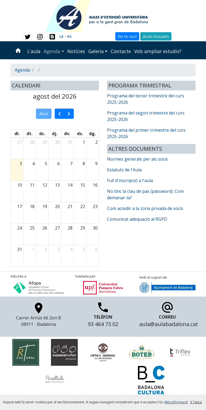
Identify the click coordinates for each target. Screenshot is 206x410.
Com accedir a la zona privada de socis (145, 208)
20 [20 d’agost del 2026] (57, 206)
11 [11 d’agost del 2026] (32, 185)
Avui (43, 114)
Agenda (52, 51)
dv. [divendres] (67, 133)
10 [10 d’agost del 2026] (19, 185)
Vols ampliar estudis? (157, 51)
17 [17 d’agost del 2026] (19, 206)
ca (61, 36)
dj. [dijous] (54, 133)
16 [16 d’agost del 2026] (95, 185)
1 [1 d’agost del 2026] (84, 142)
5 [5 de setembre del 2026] (84, 249)
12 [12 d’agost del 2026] (44, 185)
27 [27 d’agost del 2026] (57, 228)
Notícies (76, 51)
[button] (27, 36)
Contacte (121, 51)
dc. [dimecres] (42, 133)
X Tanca (196, 402)
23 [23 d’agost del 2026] (95, 206)
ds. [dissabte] (80, 133)
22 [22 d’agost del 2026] (82, 206)
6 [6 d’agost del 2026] (58, 164)
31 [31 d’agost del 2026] (19, 249)
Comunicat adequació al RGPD (137, 219)
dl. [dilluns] (17, 133)
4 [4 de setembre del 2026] (71, 249)
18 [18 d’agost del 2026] (32, 206)
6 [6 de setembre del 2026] (96, 249)
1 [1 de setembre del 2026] (33, 249)
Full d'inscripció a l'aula (130, 180)
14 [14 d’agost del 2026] (70, 185)
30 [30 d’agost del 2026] (95, 228)
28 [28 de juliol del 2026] (32, 142)
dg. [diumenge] (92, 133)
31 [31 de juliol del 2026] (70, 142)
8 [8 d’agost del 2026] (84, 164)
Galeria (96, 51)
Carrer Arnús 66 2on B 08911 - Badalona (38, 316)
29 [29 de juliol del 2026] (44, 142)
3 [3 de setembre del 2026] (58, 249)
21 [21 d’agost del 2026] (70, 206)
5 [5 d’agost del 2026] (46, 164)
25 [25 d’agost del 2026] (32, 228)
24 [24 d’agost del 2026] (19, 228)
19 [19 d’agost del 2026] (44, 206)
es (69, 36)
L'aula (34, 51)
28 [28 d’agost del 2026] (70, 228)
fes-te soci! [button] (127, 36)
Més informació (176, 402)
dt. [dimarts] (29, 133)
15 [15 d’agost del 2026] (82, 185)
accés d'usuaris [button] (156, 36)
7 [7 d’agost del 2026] (71, 164)
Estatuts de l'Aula (124, 170)
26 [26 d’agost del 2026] (44, 228)
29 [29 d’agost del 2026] (82, 228)
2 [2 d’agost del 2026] (96, 142)
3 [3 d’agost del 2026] (21, 164)
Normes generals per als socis (137, 159)
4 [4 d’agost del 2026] (33, 164)
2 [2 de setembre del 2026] (46, 249)
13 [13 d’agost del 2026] (57, 185)
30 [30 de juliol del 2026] (57, 142)
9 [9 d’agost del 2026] (96, 164)
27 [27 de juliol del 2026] (19, 142)
